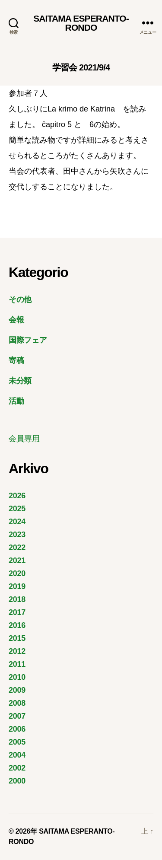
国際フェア (28, 340)
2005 (17, 742)
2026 (17, 495)
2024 (17, 521)
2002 (17, 768)
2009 (17, 690)
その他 (20, 299)
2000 (17, 781)
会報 (16, 319)
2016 (17, 625)
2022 (17, 547)
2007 (17, 716)
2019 (17, 586)
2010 (17, 677)
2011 (17, 664)
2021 (17, 560)
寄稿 (16, 360)
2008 (17, 703)
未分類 (20, 380)
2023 (17, 534)
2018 (17, 599)
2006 (17, 729)
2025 (17, 508)
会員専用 (24, 438)
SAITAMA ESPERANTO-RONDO (81, 23)
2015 (17, 638)
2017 (17, 612)
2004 (17, 755)
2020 (17, 573)
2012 (17, 651)
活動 (16, 401)
